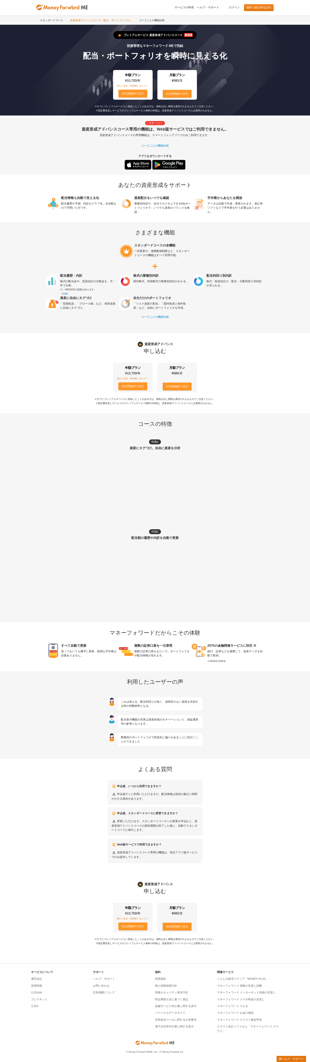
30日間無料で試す (133, 93)
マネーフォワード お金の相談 (235, 1012)
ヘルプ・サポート (208, 7)
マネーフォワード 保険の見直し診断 (239, 985)
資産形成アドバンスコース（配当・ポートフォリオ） (101, 20)
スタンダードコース (51, 20)
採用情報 (36, 985)
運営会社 (36, 978)
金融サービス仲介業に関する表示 (176, 1006)
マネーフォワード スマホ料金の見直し (241, 999)
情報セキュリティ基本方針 (171, 992)
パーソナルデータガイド (170, 1012)
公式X (34, 1006)
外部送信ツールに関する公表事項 (176, 1019)
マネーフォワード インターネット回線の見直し (246, 992)
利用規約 (160, 978)
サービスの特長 (184, 7)
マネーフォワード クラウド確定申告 (239, 1019)
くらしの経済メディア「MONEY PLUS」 (242, 978)
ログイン (234, 7)
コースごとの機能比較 (152, 20)
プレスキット (39, 999)
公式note (36, 992)
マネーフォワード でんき (232, 1006)
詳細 (64, 293)
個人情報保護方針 (166, 985)
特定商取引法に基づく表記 (171, 999)
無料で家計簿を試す (258, 7)
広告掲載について (104, 992)
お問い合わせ (101, 985)
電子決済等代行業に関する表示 (174, 1026)
